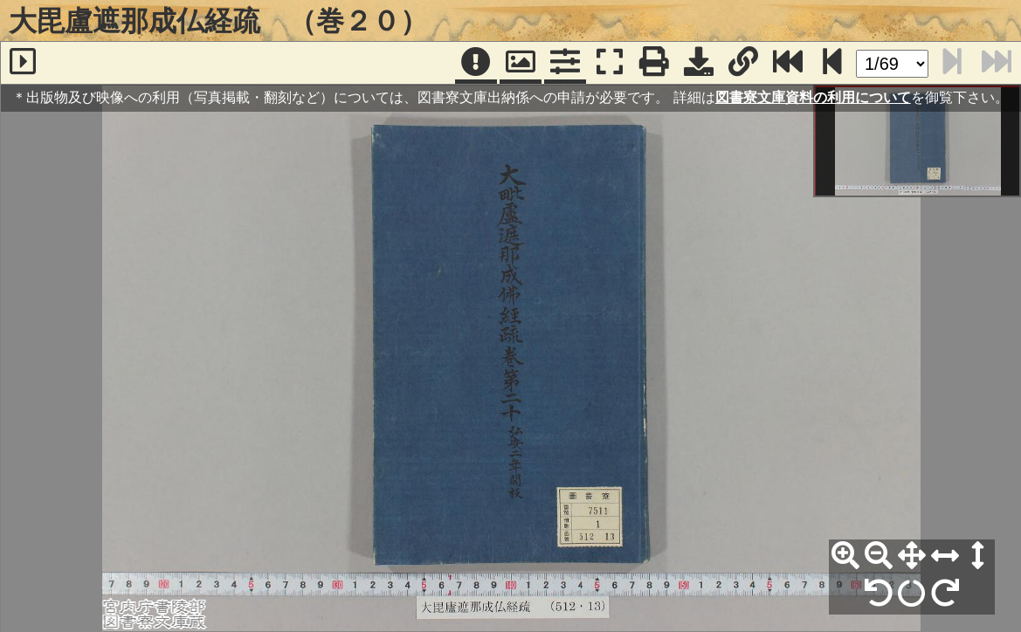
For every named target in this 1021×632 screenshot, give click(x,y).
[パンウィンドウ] (521, 63)
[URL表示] (743, 63)
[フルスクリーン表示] (610, 63)
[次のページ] (832, 63)
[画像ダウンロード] (699, 63)
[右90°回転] (945, 593)
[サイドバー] (23, 63)
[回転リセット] (911, 593)
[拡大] (845, 556)
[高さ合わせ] (978, 556)
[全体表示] (911, 556)
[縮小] (878, 556)
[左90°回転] (878, 593)
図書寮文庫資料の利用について (813, 97)
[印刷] (654, 63)
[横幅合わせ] (945, 556)
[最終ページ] (788, 63)
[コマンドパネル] (565, 63)
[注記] (476, 63)
